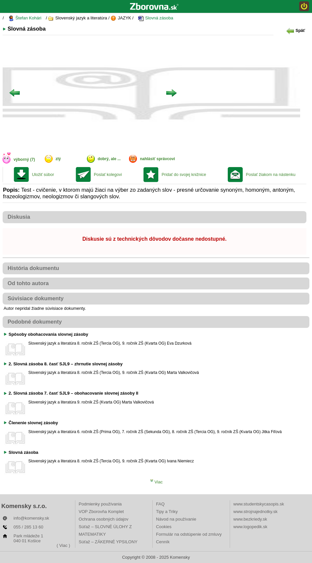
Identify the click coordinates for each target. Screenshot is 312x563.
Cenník (162, 541)
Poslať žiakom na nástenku (271, 174)
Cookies (163, 526)
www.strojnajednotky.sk (255, 511)
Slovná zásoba (155, 18)
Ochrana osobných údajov (103, 519)
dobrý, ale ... (109, 159)
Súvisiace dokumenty (36, 298)
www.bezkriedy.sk (250, 519)
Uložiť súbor (43, 174)
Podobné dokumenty (35, 322)
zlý (58, 159)
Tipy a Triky (167, 511)
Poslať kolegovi (108, 174)
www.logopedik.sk (250, 526)
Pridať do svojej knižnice (184, 174)
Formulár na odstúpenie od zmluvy (188, 534)
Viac (156, 481)
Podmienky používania (100, 504)
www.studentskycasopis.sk (258, 504)
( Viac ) (63, 545)
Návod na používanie (176, 519)
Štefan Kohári (24, 18)
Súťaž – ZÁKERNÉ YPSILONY (108, 541)
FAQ (160, 504)
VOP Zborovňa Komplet (101, 511)
